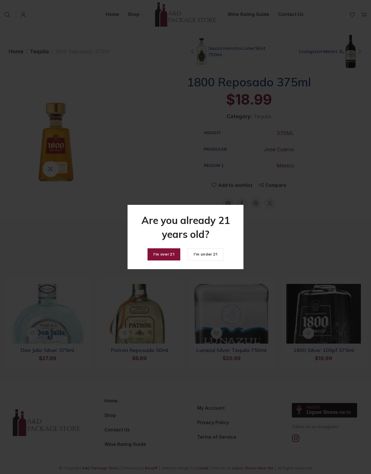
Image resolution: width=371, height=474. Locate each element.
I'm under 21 (206, 254)
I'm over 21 (163, 254)
